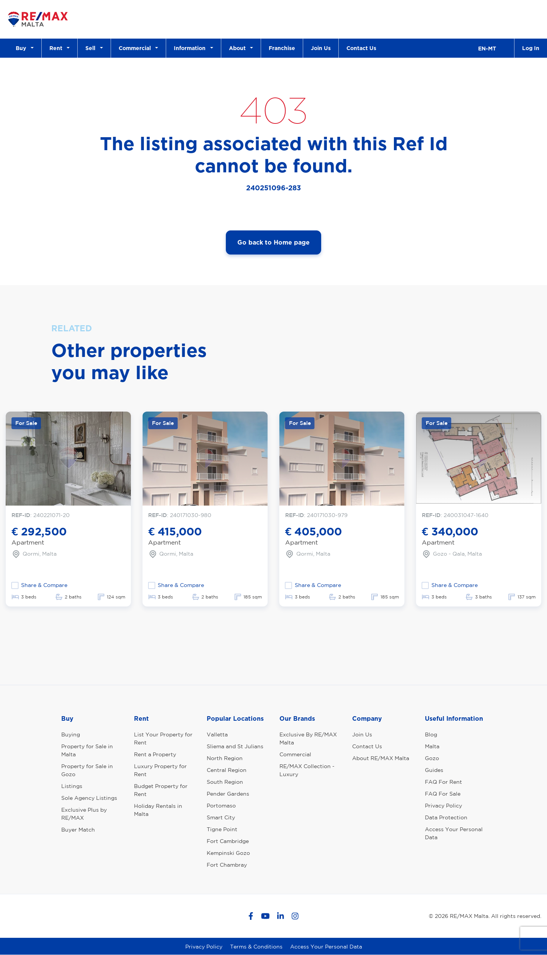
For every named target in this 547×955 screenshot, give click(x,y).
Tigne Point (222, 829)
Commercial (295, 754)
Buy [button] (22, 48)
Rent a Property (155, 754)
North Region (225, 758)
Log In (530, 48)
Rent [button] (57, 48)
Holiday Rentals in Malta (158, 810)
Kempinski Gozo (228, 853)
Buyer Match (78, 830)
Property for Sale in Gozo (87, 770)
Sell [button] (91, 48)
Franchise (282, 48)
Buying (70, 734)
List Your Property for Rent (163, 738)
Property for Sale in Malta (87, 750)
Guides (434, 770)
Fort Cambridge (228, 841)
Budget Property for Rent (161, 790)
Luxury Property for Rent (160, 770)
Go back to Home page (273, 242)
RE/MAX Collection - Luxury (307, 770)
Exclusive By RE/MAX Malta (308, 738)
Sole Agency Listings (89, 798)
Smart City (221, 817)
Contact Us (361, 48)
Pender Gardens (228, 794)
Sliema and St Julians (235, 746)
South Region (225, 782)
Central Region (227, 770)
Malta (432, 746)
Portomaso (221, 806)
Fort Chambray (227, 865)
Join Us (321, 48)
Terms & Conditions (256, 947)
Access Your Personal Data (454, 833)
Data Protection (446, 817)
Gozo (432, 758)
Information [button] (191, 48)
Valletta (217, 734)
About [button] (239, 48)
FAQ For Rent (443, 782)
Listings (71, 786)
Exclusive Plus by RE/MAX (84, 814)
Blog (431, 734)
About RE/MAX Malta (380, 758)
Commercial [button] (136, 48)
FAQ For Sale (442, 794)
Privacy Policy (443, 806)
